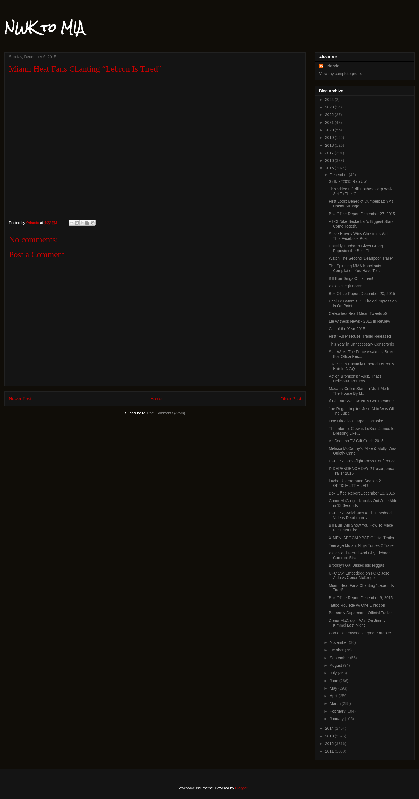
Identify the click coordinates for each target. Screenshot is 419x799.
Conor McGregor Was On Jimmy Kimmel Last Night (357, 623)
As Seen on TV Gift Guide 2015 (356, 441)
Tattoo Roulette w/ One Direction (357, 605)
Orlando (332, 66)
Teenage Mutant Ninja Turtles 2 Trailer (362, 545)
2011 (330, 751)
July (334, 673)
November (339, 642)
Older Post (290, 398)
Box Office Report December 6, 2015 (361, 597)
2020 (330, 130)
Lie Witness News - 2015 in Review (359, 321)
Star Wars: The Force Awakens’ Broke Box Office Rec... (362, 354)
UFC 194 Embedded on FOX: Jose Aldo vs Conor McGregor (359, 575)
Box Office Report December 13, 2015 (362, 493)
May (334, 688)
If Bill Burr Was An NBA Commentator (361, 401)
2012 (330, 743)
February (338, 711)
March (336, 703)
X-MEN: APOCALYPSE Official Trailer (361, 538)
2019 (330, 137)
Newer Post (20, 398)
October (337, 650)
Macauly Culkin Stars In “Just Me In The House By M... (359, 391)
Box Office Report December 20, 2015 (362, 293)
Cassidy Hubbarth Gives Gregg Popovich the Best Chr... (356, 248)
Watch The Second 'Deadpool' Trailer (361, 258)
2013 (330, 736)
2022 (330, 114)
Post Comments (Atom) (166, 413)
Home (156, 398)
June (334, 681)
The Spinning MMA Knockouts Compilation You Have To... (355, 268)
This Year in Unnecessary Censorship (361, 344)
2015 (330, 168)
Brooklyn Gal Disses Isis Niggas (356, 565)
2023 (330, 107)
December (339, 174)
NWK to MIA (44, 28)
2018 (330, 145)
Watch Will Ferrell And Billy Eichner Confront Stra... (359, 555)
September (340, 658)
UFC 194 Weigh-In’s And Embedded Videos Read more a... (360, 515)
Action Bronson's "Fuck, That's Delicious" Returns (355, 378)
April (334, 696)
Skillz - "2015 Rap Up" (348, 181)
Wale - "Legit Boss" (345, 286)
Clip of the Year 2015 (347, 329)
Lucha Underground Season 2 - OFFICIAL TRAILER (356, 483)
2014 (330, 728)
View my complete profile (340, 73)
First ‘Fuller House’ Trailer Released (360, 336)
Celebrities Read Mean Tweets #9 (358, 313)
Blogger (241, 788)
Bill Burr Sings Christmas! (351, 278)
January (337, 719)
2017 (330, 153)
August (336, 665)
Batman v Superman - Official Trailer (360, 613)
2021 (330, 122)
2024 (330, 99)
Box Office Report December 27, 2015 (362, 214)
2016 (330, 160)
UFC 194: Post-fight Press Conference (362, 461)
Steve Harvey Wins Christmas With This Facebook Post (359, 236)
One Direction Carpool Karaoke (356, 421)
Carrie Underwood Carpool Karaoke (360, 633)
